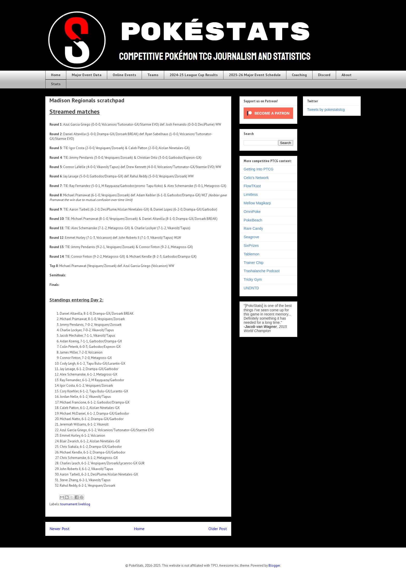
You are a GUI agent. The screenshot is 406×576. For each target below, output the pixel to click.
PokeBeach (253, 220)
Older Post (217, 528)
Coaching (299, 75)
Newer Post (59, 528)
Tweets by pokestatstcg (326, 109)
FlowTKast (252, 186)
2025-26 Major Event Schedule (255, 75)
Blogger (274, 565)
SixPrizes (251, 245)
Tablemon (251, 254)
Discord (324, 75)
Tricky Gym (253, 279)
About (347, 75)
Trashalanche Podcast (262, 271)
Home (56, 75)
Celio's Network (256, 178)
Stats (56, 84)
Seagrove (251, 237)
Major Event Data (87, 75)
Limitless (251, 194)
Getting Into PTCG (258, 169)
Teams (152, 75)
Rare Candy (253, 228)
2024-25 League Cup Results (194, 75)
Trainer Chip (254, 263)
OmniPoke (252, 212)
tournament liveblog (75, 504)
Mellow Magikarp (257, 203)
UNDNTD (251, 288)
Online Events (124, 75)
